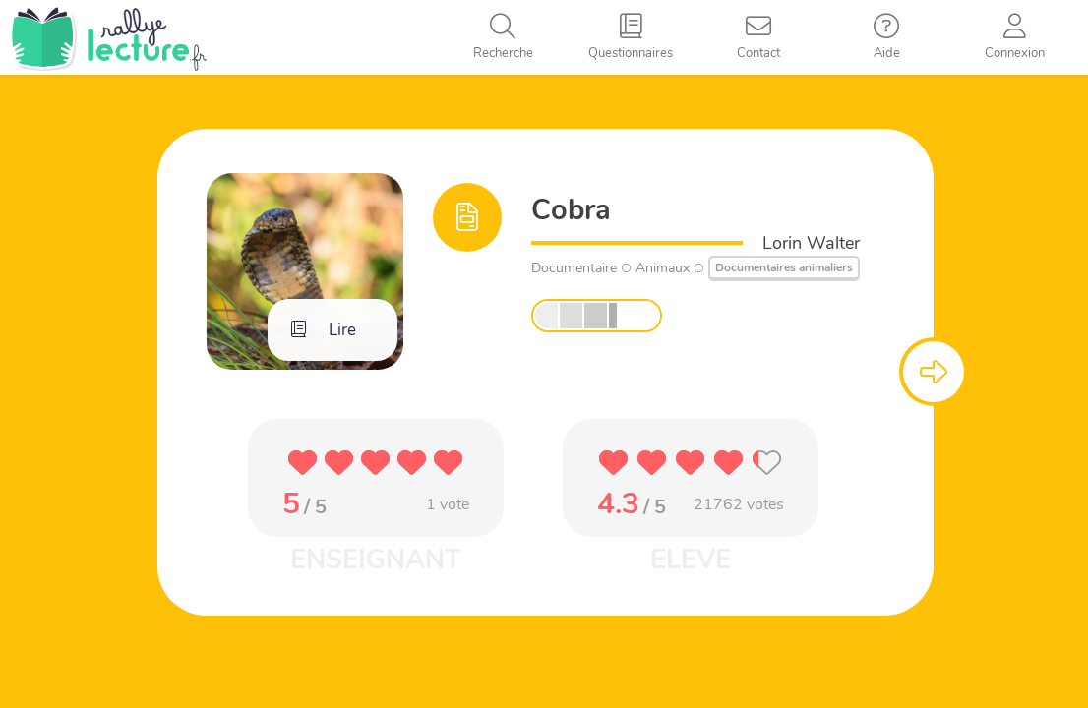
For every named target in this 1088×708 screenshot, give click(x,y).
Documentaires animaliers (784, 267)
